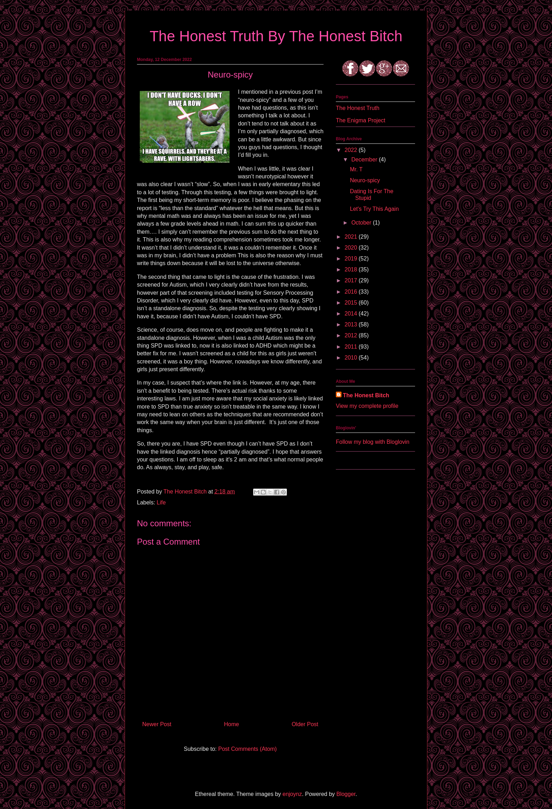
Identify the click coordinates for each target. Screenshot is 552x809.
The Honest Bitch (185, 492)
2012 (352, 335)
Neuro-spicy (365, 180)
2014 (352, 314)
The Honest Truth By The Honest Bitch (276, 36)
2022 (352, 150)
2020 (352, 248)
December (365, 160)
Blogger (345, 794)
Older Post (304, 724)
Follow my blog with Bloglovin (372, 442)
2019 (352, 259)
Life (161, 502)
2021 (352, 237)
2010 (352, 358)
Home (231, 724)
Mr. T (356, 169)
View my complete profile (367, 406)
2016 (352, 292)
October (362, 223)
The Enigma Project (360, 120)
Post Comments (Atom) (247, 749)
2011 (352, 347)
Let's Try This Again (374, 209)
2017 (352, 280)
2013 (352, 324)
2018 (352, 269)
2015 (352, 303)
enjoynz (292, 794)
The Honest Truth (358, 108)
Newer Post (156, 724)
